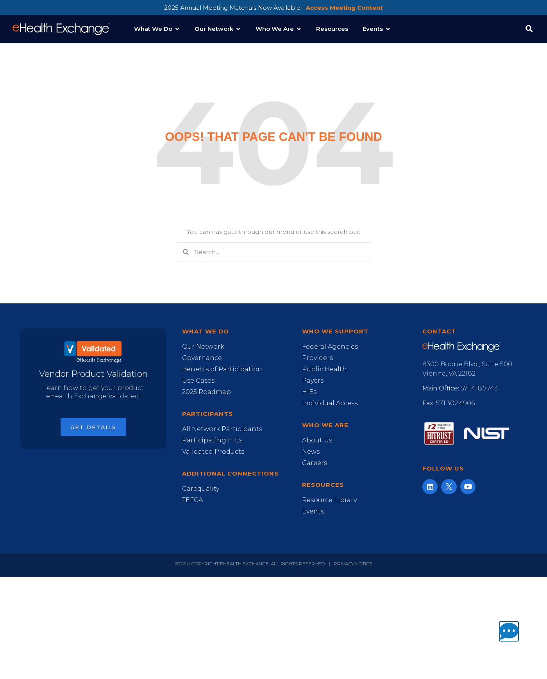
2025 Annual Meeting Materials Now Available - (273, 7)
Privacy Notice (353, 564)
